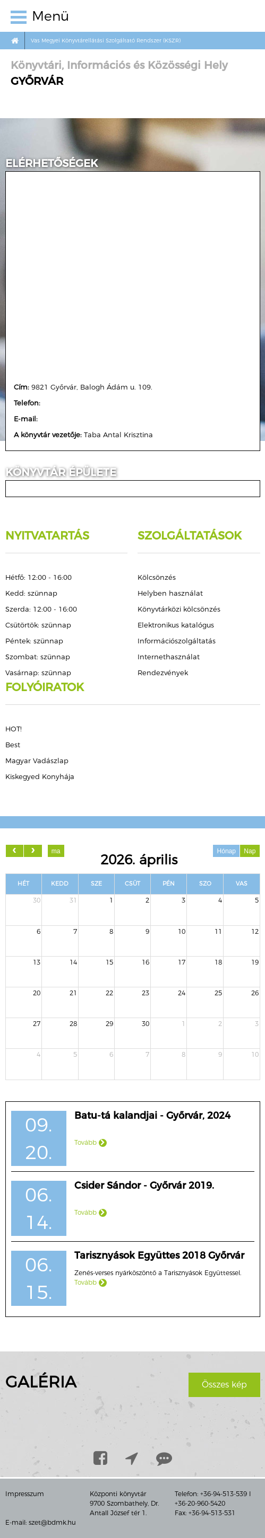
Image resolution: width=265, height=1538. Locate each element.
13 (36, 962)
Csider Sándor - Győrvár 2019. (144, 1185)
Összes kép (224, 1385)
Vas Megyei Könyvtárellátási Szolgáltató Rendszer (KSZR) (106, 40)
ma (56, 851)
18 (218, 962)
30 (36, 900)
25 (218, 993)
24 (181, 993)
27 (36, 1024)
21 (73, 993)
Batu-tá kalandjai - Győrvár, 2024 (152, 1115)
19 (255, 962)
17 (181, 962)
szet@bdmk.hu (52, 1522)
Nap (249, 851)
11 (218, 931)
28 (73, 1024)
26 (255, 993)
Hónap (226, 851)
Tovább (90, 1142)
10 (181, 931)
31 (73, 900)
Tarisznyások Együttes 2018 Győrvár (159, 1255)
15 (109, 962)
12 (255, 931)
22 (109, 993)
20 (36, 993)
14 (73, 962)
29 (109, 1024)
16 (145, 962)
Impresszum (24, 1494)
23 (145, 993)
